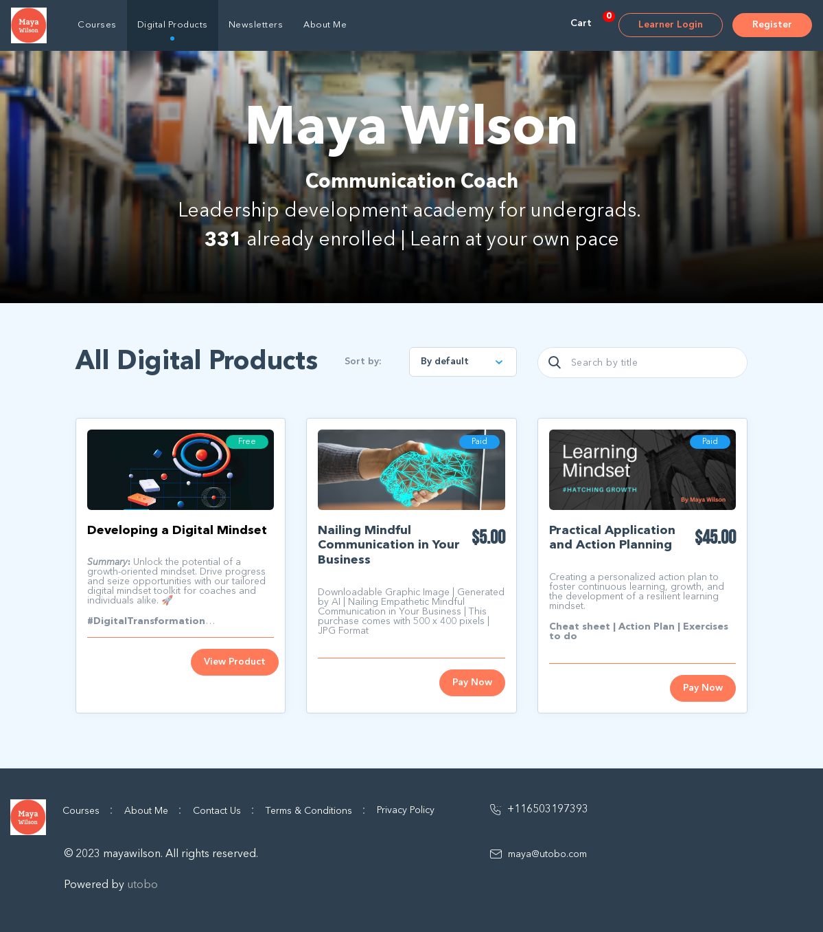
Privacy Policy (405, 810)
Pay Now (472, 682)
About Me (325, 25)
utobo (142, 885)
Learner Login (670, 25)
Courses (97, 25)
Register (772, 25)
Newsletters (256, 25)
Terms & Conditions (316, 810)
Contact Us (224, 810)
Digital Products (172, 25)
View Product (235, 662)
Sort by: (363, 361)
